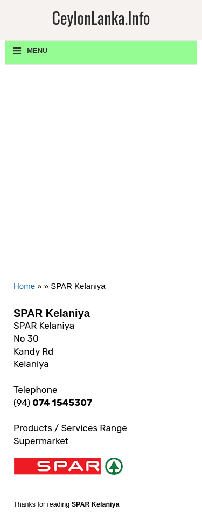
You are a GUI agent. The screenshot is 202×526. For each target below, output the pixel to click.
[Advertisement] (101, 176)
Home (24, 285)
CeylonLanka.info (101, 17)
